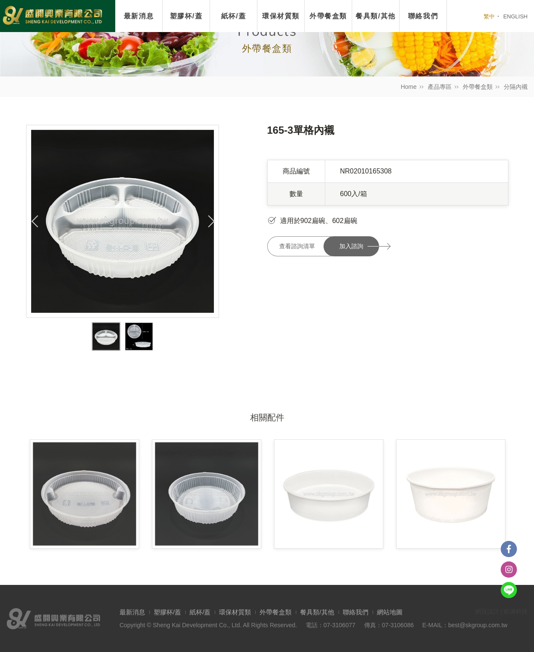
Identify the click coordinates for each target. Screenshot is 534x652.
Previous (35, 221)
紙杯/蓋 (233, 16)
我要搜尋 (465, 16)
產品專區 (440, 86)
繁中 (489, 16)
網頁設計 (487, 611)
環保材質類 (281, 16)
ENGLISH (515, 16)
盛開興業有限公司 (52, 16)
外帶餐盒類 (478, 86)
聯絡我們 (355, 612)
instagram (509, 569)
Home (409, 86)
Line (509, 590)
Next (210, 221)
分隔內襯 (516, 86)
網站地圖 (390, 612)
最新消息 (139, 16)
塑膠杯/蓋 (186, 16)
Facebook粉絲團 (509, 549)
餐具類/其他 (317, 612)
